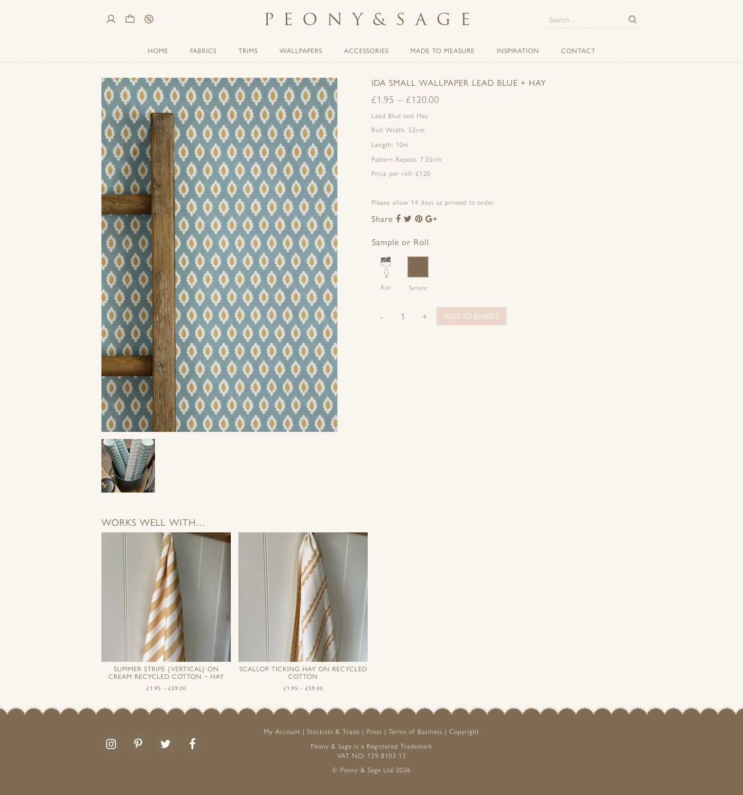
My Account (282, 731)
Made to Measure (442, 50)
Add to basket (471, 316)
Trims (248, 50)
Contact (578, 50)
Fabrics (203, 50)
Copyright (464, 731)
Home (158, 50)
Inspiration (518, 50)
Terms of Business (416, 731)
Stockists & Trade (333, 731)
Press (374, 731)
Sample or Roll (400, 241)
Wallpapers (301, 50)
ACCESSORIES (366, 50)
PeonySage (371, 19)
